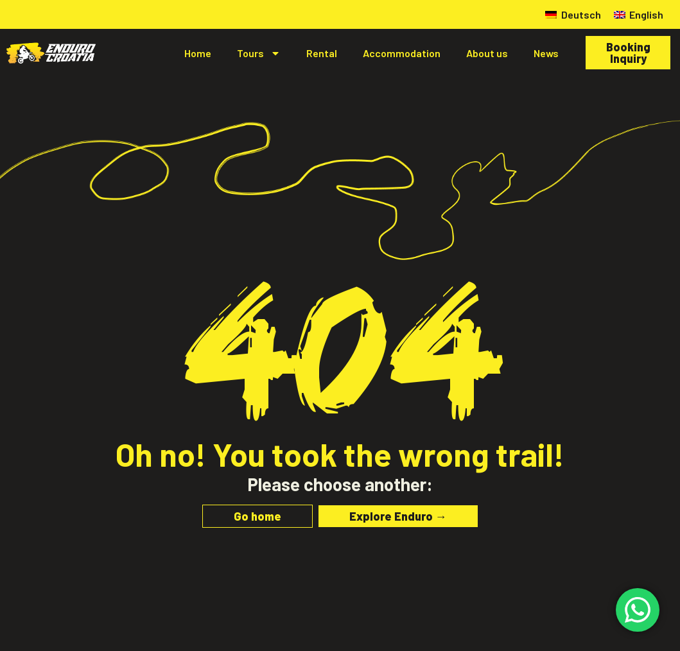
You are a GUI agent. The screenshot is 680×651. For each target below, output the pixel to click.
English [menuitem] (646, 14)
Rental (321, 53)
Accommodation (401, 53)
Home (197, 53)
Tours (259, 53)
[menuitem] (573, 14)
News (546, 53)
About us (487, 53)
